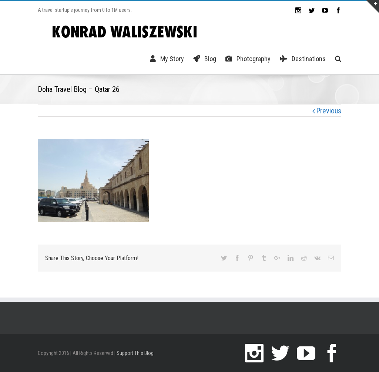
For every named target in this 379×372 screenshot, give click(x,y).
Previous (328, 110)
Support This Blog (135, 353)
